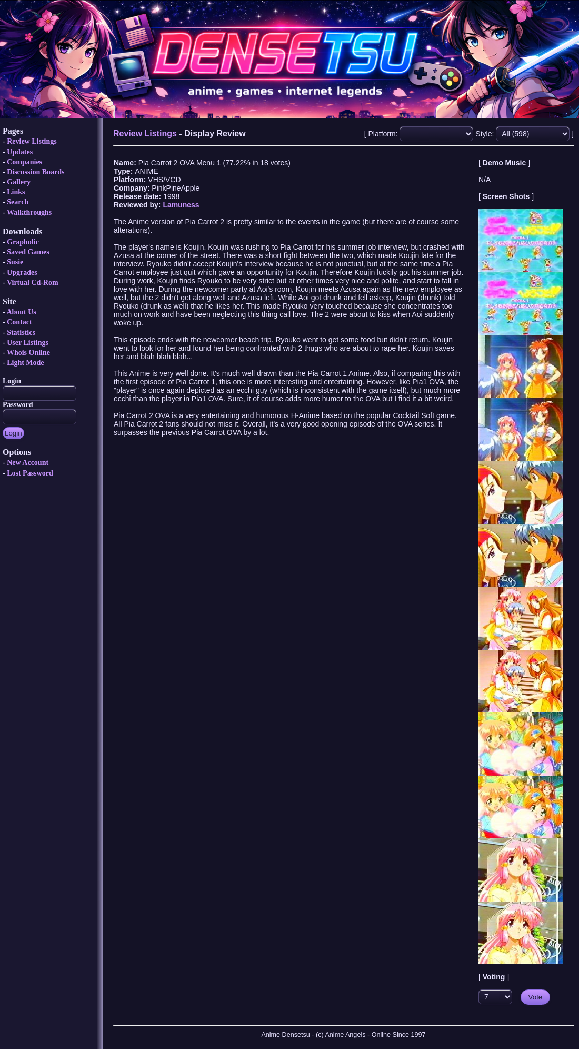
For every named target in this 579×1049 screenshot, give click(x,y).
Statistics (21, 333)
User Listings (27, 343)
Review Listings (32, 141)
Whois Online (28, 353)
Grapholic (23, 242)
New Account (27, 463)
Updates (20, 152)
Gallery (19, 182)
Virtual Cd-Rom (32, 282)
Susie (15, 262)
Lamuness (181, 205)
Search (17, 202)
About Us (21, 312)
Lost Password (30, 473)
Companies (24, 162)
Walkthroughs (29, 212)
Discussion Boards (35, 172)
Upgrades (22, 272)
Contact (19, 322)
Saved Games (28, 252)
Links (16, 192)
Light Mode (25, 363)
